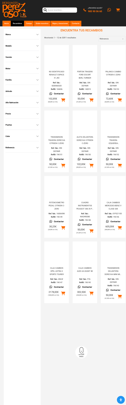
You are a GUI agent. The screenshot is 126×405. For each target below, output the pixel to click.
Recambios (17, 23)
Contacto (75, 23)
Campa (29, 23)
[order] (112, 38)
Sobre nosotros (42, 23)
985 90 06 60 (95, 11)
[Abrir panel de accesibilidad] (121, 400)
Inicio (6, 23)
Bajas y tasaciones (60, 23)
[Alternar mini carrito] (118, 10)
